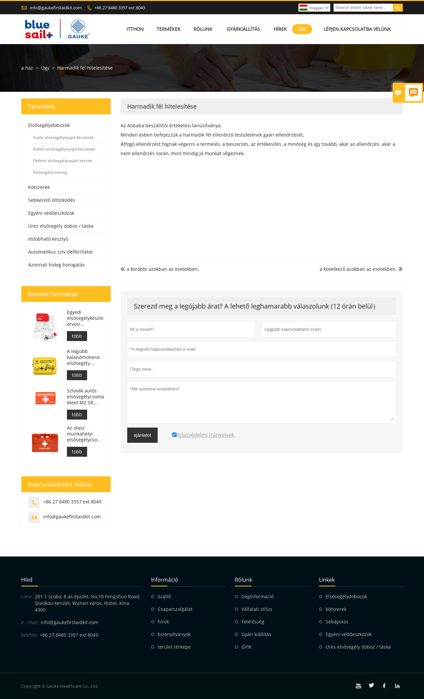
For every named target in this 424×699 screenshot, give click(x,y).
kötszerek (336, 609)
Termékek (169, 29)
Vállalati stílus (256, 609)
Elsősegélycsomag (50, 172)
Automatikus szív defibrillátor (60, 252)
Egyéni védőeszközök (51, 213)
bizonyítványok (174, 634)
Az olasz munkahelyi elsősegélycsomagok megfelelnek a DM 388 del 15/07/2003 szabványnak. (85, 434)
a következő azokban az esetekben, (358, 269)
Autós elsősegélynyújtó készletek (63, 137)
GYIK (246, 647)
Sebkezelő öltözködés (51, 200)
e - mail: (30, 622)
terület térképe (174, 647)
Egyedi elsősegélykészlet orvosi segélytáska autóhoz (85, 318)
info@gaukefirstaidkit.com (56, 8)
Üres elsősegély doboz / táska (60, 226)
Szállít (164, 596)
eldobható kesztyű (48, 239)
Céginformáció (257, 596)
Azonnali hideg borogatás (56, 265)
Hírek (280, 29)
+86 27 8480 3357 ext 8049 (119, 8)
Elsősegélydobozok (49, 125)
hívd (26, 579)
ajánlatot (142, 435)
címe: (27, 596)
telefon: (29, 635)
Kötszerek (39, 187)
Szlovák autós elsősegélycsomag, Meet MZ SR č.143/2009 (85, 397)
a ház (27, 68)
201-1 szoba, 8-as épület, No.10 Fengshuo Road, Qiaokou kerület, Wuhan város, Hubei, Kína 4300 (87, 603)
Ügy (302, 29)
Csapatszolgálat (175, 609)
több (77, 336)
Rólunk (202, 29)
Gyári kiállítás (256, 634)
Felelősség (252, 621)
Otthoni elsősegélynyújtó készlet (62, 160)
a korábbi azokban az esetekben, (160, 269)
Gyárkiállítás (243, 29)
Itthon (135, 29)
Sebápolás (337, 621)
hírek (163, 621)
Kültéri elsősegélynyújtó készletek (64, 149)
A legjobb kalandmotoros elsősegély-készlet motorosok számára (83, 357)
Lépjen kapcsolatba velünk (357, 29)
